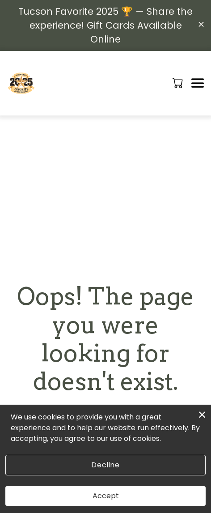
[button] (178, 82)
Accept (106, 496)
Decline (105, 465)
